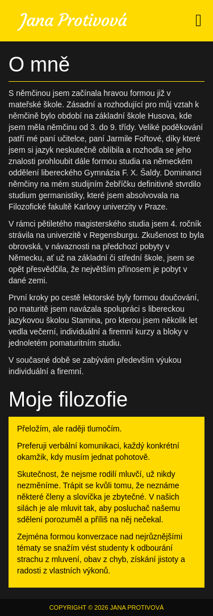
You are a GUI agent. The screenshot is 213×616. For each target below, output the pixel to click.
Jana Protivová (73, 20)
